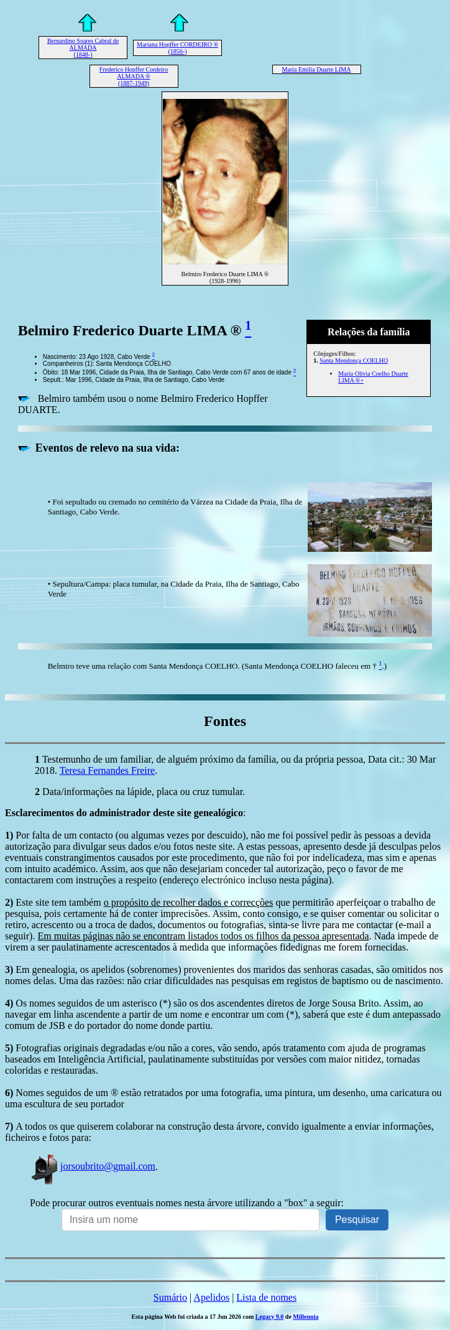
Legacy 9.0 (269, 1316)
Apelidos (211, 1297)
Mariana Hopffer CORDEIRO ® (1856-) (177, 48)
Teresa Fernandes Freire (107, 770)
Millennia (305, 1316)
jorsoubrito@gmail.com (92, 1166)
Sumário (170, 1297)
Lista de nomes (266, 1297)
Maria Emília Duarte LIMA (316, 69)
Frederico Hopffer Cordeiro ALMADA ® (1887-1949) (133, 76)
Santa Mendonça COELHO (353, 360)
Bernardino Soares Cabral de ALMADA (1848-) (83, 47)
